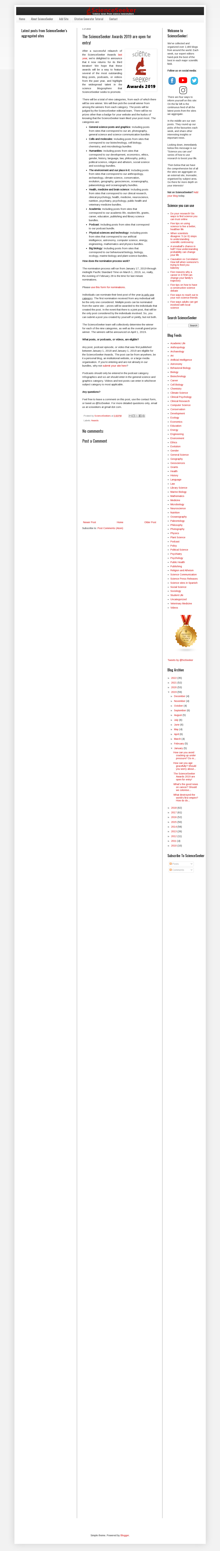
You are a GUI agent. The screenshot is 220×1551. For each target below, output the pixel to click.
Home (22, 19)
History (174, 475)
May (176, 729)
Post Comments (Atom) (110, 528)
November (180, 701)
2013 (174, 831)
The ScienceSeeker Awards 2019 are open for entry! (184, 776)
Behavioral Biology (180, 368)
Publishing (176, 566)
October (179, 705)
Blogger (125, 1535)
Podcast (174, 541)
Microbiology (177, 504)
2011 (174, 841)
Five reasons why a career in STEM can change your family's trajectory (181, 276)
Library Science (178, 487)
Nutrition (175, 512)
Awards (94, 420)
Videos (174, 607)
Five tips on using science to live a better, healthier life (183, 226)
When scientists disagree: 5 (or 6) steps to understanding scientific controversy (183, 237)
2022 (174, 678)
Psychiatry (176, 553)
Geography (176, 459)
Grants (174, 467)
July (176, 720)
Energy (174, 430)
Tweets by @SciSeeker (180, 660)
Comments (177, 870)
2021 (174, 682)
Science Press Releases (184, 578)
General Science (179, 454)
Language (175, 479)
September (180, 710)
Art (172, 355)
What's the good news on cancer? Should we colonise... (185, 787)
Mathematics (177, 496)
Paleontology (177, 520)
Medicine (175, 500)
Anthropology (177, 347)
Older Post (150, 522)
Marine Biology (178, 492)
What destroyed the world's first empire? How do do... (185, 797)
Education (175, 425)
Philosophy (176, 525)
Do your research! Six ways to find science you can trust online (183, 216)
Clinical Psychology (181, 397)
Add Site (63, 19)
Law (172, 483)
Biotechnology (178, 376)
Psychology (176, 558)
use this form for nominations (108, 287)
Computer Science (180, 405)
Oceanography (178, 516)
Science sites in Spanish (184, 582)
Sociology (175, 591)
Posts (174, 863)
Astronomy (176, 364)
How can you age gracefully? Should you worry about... (184, 766)
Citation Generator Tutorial (88, 19)
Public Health (177, 562)
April (177, 734)
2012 (174, 836)
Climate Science (179, 392)
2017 (174, 812)
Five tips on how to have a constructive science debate (183, 287)
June (177, 724)
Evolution (175, 446)
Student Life (176, 595)
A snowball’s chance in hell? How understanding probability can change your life (184, 250)
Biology (174, 372)
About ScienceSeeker (42, 19)
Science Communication (183, 574)
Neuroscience (178, 508)
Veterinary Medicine (181, 603)
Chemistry (176, 388)
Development (177, 413)
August (178, 715)
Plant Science (177, 537)
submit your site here (115, 365)
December (180, 696)
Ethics (173, 442)
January (179, 748)
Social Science (178, 587)
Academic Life (177, 343)
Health (174, 471)
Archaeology (177, 351)
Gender (174, 450)
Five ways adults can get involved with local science (184, 304)
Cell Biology (176, 384)
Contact (113, 19)
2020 (174, 687)
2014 (174, 826)
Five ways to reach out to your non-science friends (184, 296)
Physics (174, 533)
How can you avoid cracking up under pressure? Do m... (184, 755)
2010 (174, 845)
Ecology (174, 417)
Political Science (179, 549)
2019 (174, 692)
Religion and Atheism (182, 570)
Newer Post (89, 522)
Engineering (177, 434)
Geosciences (177, 463)
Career (174, 380)
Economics (176, 421)
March (178, 738)
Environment (177, 438)
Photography (177, 529)
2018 (174, 807)
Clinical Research (180, 401)
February (179, 743)
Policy (173, 545)
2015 (174, 822)
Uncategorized (178, 599)
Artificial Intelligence (181, 359)
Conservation (177, 409)
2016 (174, 817)
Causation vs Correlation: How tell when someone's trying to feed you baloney (184, 263)
